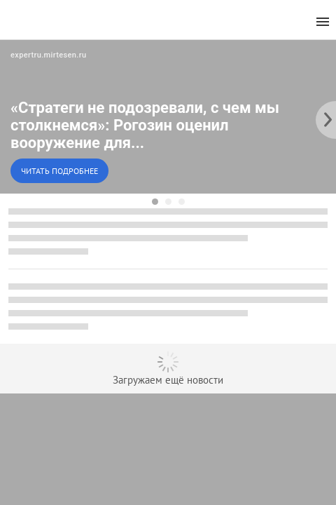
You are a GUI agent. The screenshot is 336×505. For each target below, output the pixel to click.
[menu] (322, 22)
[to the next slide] (325, 116)
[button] (168, 116)
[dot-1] (155, 201)
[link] (168, 116)
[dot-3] (181, 201)
